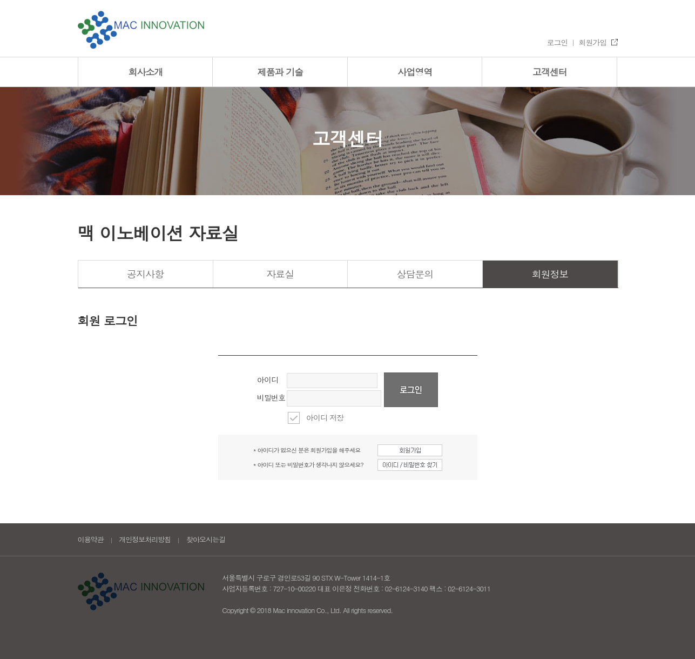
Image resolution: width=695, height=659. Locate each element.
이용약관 (91, 539)
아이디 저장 (324, 417)
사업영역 (414, 71)
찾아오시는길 (205, 539)
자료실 (280, 274)
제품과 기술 (280, 71)
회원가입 (593, 42)
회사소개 (145, 71)
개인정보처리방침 (145, 539)
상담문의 (414, 274)
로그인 (557, 42)
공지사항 (145, 274)
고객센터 (549, 71)
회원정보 (550, 274)
